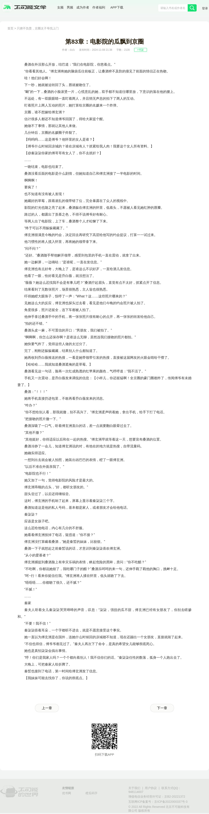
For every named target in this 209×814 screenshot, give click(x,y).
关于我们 (134, 788)
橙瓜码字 (91, 793)
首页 (10, 28)
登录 (205, 8)
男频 (70, 7)
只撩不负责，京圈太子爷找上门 (38, 28)
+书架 (140, 49)
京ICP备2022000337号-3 (170, 801)
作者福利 (98, 7)
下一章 (162, 708)
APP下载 (116, 7)
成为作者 (82, 7)
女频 (60, 7)
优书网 (66, 793)
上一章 (47, 708)
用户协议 (151, 788)
